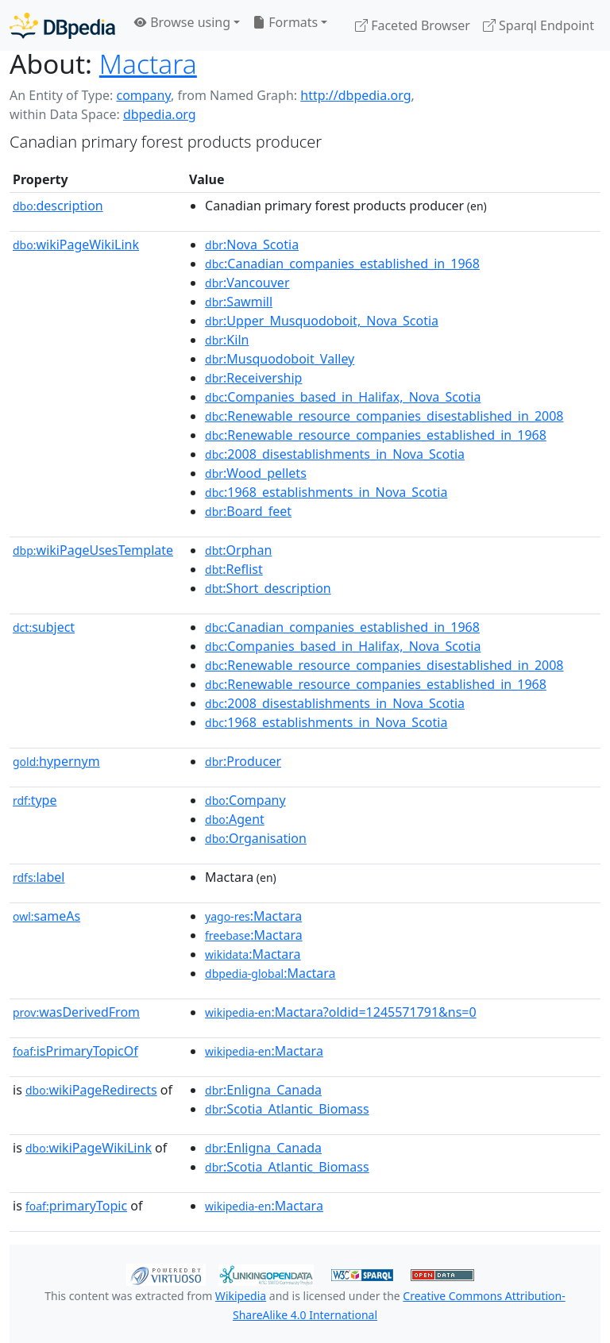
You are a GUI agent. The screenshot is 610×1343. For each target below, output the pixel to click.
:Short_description (268, 588)
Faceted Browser (412, 25)
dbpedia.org (159, 114)
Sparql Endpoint (538, 25)
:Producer (243, 761)
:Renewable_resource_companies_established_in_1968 (375, 435)
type (35, 800)
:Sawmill (238, 301)
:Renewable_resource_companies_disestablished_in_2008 (384, 416)
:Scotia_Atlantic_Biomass (287, 1109)
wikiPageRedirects (91, 1090)
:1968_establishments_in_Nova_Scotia (326, 492)
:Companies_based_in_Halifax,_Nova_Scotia (343, 397)
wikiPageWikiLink (76, 244)
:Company (245, 800)
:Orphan (238, 550)
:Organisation (256, 838)
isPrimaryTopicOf (75, 1051)
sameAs (46, 916)
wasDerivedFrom (76, 1012)
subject (44, 627)
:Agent (234, 819)
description (58, 205)
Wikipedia (240, 1295)
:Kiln (227, 339)
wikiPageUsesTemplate (93, 550)
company (143, 95)
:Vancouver (247, 282)
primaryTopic (76, 1205)
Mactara (148, 63)
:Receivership (253, 378)
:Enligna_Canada (263, 1090)
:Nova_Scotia (252, 244)
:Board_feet (248, 511)
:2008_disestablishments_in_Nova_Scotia (335, 454)
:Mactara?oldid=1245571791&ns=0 (341, 1012)
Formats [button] (285, 22)
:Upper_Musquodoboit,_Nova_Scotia (321, 320)
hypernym (56, 761)
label (39, 877)
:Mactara (253, 916)
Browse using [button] (182, 22)
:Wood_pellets (256, 473)
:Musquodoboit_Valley (279, 358)
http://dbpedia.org (355, 95)
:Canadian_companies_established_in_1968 (342, 263)
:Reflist (234, 569)
